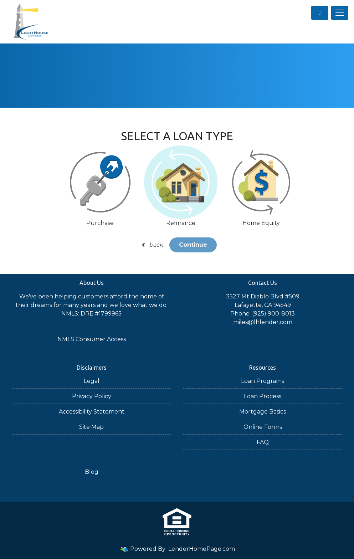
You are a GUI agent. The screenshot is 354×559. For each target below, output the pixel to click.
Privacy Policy (91, 396)
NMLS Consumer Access (91, 339)
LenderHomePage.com (201, 548)
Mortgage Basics (262, 411)
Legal (91, 381)
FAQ (263, 442)
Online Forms (262, 427)
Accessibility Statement (91, 411)
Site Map (91, 427)
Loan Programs (262, 381)
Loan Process (262, 396)
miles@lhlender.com (262, 322)
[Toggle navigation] (339, 13)
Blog (91, 471)
